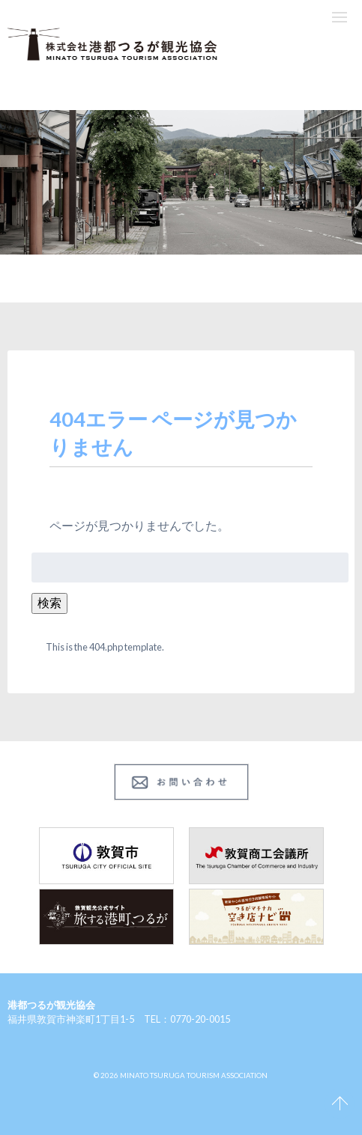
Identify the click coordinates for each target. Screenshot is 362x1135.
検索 (49, 602)
